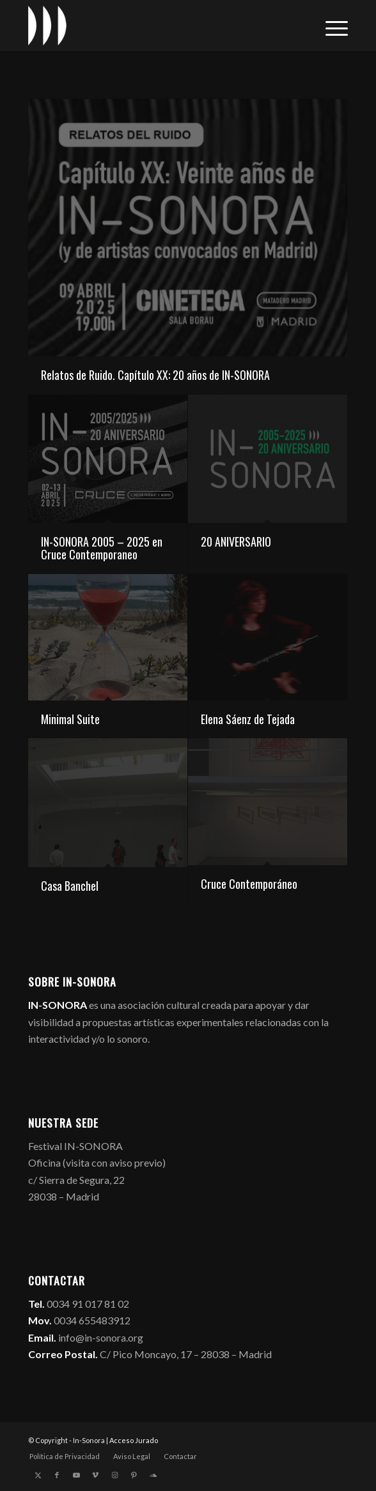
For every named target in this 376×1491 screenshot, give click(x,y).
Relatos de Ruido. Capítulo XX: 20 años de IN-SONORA (155, 375)
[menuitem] (330, 25)
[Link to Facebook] (57, 1475)
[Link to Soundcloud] (152, 1475)
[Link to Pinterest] (133, 1475)
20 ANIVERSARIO (236, 541)
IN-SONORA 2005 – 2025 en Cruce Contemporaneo (101, 548)
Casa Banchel (69, 885)
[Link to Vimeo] (95, 1475)
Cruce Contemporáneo (249, 883)
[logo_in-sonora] (156, 25)
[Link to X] (37, 1475)
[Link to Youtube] (76, 1475)
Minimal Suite (70, 719)
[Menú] (330, 25)
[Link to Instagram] (114, 1475)
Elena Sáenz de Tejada (248, 719)
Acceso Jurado (133, 1440)
